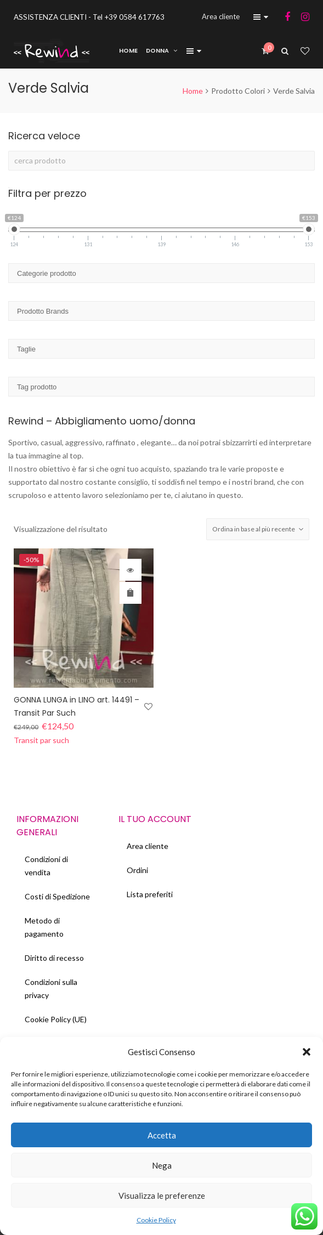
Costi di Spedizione (57, 896)
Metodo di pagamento (44, 927)
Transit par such (41, 740)
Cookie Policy (156, 1220)
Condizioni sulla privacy (51, 988)
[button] (306, 1051)
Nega (162, 1165)
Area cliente (147, 846)
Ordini (137, 870)
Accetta (162, 1135)
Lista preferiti (150, 894)
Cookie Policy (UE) (56, 1019)
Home (193, 90)
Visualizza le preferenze (161, 1195)
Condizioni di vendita (46, 865)
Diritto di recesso (54, 957)
